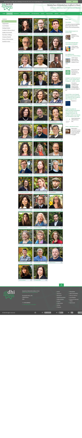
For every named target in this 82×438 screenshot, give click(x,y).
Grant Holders (5, 26)
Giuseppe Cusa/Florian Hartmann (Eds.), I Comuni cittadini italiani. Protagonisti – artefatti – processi (72, 79)
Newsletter (67, 67)
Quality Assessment (7, 32)
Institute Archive (6, 41)
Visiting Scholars (6, 28)
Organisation (5, 23)
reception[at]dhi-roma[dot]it (29, 304)
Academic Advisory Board (8, 30)
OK (72, 1)
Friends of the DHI (6, 37)
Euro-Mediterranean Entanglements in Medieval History (72, 55)
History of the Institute (7, 39)
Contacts (4, 19)
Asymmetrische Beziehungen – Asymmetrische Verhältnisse (72, 43)
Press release (68, 22)
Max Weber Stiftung (7, 34)
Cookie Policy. (46, 1)
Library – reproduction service (71, 126)
